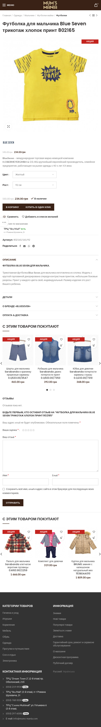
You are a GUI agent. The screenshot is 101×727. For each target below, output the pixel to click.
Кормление (9, 624)
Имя (6, 475)
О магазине (59, 651)
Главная (7, 15)
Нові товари (59, 618)
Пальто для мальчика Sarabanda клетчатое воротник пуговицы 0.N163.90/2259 (18, 566)
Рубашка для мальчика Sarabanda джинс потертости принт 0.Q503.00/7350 (50, 373)
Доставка (58, 636)
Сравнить (13, 216)
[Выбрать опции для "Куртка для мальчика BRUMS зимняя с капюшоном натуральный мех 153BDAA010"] (94, 538)
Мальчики (30, 15)
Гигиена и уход (10, 612)
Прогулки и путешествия (16, 648)
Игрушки (7, 618)
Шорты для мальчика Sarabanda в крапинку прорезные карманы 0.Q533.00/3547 (18, 373)
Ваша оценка (11, 429)
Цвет (5, 174)
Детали (7, 297)
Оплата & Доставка (15, 315)
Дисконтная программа (65, 657)
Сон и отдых (9, 654)
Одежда (18, 15)
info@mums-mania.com (25, 718)
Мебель (7, 630)
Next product (97, 15)
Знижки (57, 613)
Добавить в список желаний (41, 217)
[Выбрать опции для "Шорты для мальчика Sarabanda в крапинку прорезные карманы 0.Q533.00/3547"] (29, 345)
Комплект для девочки (50, 561)
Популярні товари (62, 624)
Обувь (6, 636)
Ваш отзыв (9, 436)
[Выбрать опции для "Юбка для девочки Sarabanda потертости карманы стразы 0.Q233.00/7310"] (94, 345)
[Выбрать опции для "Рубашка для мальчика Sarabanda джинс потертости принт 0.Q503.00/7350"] (61, 345)
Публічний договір (63, 663)
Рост (5, 184)
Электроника (10, 660)
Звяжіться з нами (62, 630)
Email (55, 475)
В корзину (12, 207)
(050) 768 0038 (14, 700)
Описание (9, 259)
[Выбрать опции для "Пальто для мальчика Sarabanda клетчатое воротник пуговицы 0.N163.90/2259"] (29, 538)
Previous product (90, 15)
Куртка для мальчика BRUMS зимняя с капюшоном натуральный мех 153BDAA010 (83, 567)
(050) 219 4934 (14, 686)
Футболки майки (45, 15)
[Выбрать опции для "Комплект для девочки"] (61, 538)
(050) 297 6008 (14, 713)
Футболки (61, 15)
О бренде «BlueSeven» (17, 306)
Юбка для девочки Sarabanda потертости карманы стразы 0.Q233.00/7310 (83, 373)
